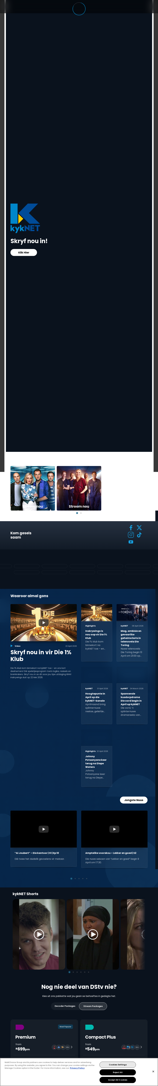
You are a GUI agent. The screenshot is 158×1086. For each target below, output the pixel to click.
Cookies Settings (118, 1064)
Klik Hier (23, 252)
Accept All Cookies (117, 1079)
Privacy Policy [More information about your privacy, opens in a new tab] (77, 1068)
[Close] (153, 1071)
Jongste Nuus (133, 800)
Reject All (117, 1072)
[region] (79, 1072)
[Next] (142, 934)
